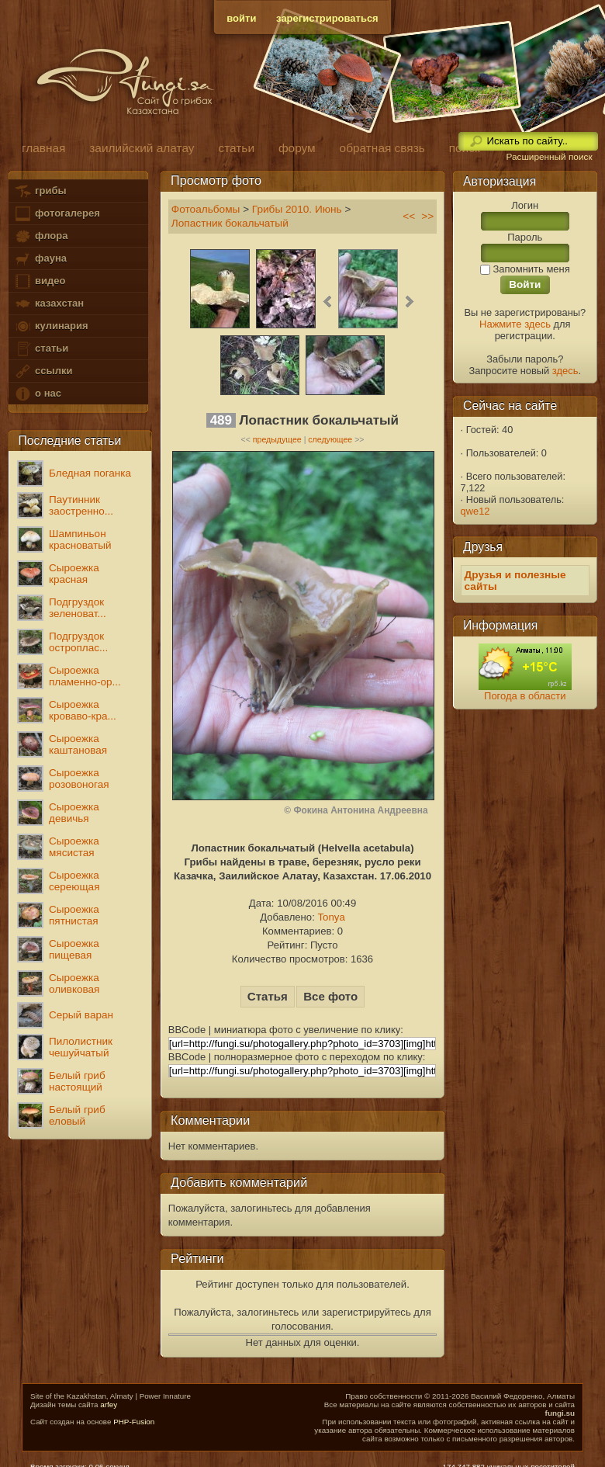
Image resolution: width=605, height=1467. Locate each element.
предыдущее (277, 439)
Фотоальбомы (205, 209)
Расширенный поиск (549, 156)
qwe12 (475, 511)
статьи (41, 349)
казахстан (49, 304)
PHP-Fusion (133, 1421)
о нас (37, 394)
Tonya (330, 917)
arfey (108, 1404)
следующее (330, 439)
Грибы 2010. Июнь (297, 209)
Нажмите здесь (515, 324)
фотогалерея (56, 214)
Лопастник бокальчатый (230, 223)
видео (39, 281)
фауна (40, 259)
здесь (565, 370)
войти (241, 18)
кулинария (50, 326)
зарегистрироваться (327, 18)
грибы (40, 191)
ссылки (43, 371)
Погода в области (524, 696)
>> (427, 216)
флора (40, 236)
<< (409, 216)
